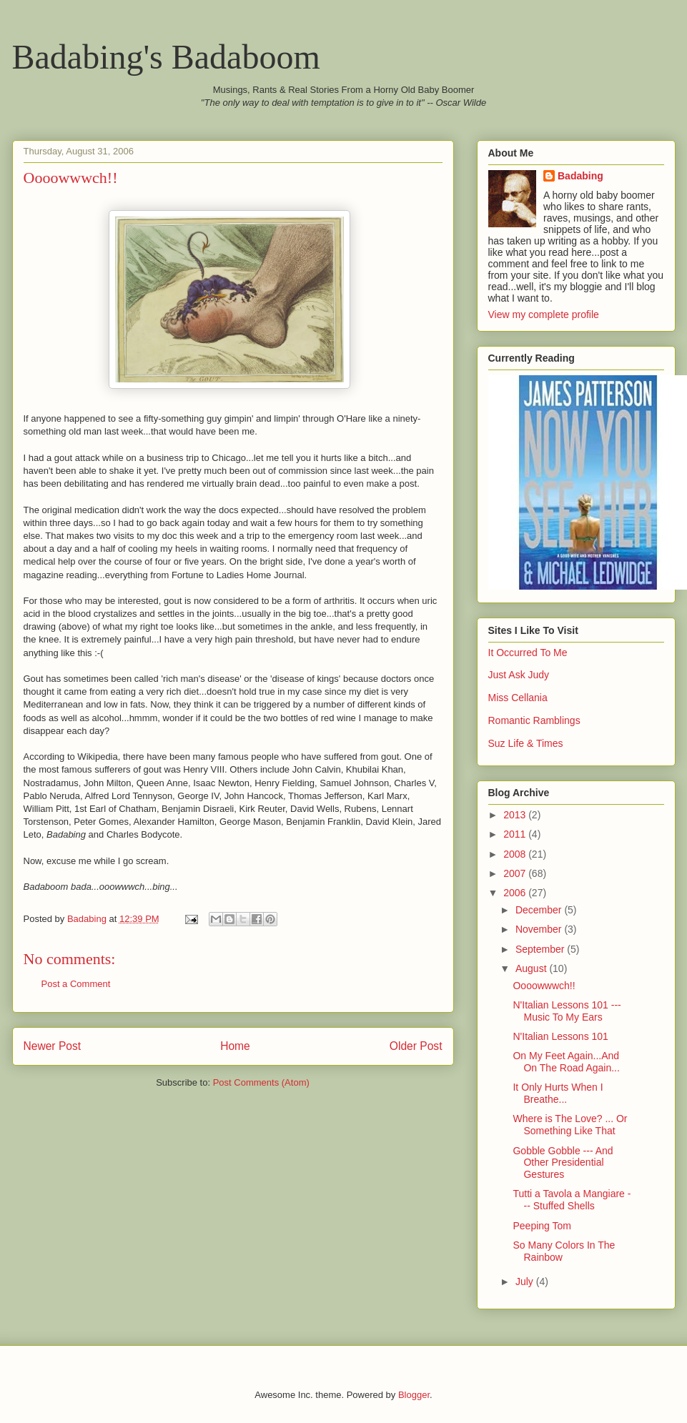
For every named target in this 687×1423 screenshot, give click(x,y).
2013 (515, 814)
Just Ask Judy (519, 674)
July (525, 1281)
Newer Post (52, 1046)
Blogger (414, 1394)
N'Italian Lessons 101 (560, 1036)
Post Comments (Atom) (261, 1082)
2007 (515, 873)
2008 (515, 854)
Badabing (580, 176)
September (541, 949)
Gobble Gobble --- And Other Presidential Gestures (563, 1163)
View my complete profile (543, 314)
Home (235, 1046)
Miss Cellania (518, 697)
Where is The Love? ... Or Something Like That (570, 1124)
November (539, 929)
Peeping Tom (541, 1225)
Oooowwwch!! (544, 985)
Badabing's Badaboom (166, 57)
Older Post (416, 1046)
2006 (515, 892)
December (539, 910)
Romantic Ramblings (534, 720)
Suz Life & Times (525, 743)
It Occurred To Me (528, 652)
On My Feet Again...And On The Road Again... (566, 1062)
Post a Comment (76, 983)
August (532, 968)
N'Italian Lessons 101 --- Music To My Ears (567, 1011)
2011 (515, 834)
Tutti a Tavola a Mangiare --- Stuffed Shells (572, 1199)
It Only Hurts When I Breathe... (558, 1093)
